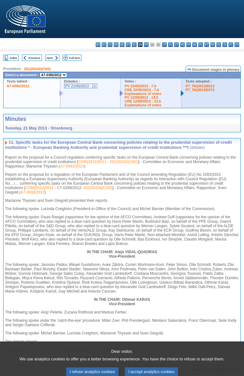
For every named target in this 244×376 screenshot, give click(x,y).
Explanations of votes (143, 94)
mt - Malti (188, 44)
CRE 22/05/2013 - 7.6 (142, 90)
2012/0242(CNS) (37, 69)
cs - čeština (110, 44)
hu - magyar (182, 44)
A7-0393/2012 (33, 192)
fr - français (146, 44)
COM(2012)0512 (39, 188)
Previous (34, 58)
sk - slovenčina (218, 44)
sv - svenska (236, 44)
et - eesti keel (128, 44)
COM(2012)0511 (92, 162)
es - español (104, 44)
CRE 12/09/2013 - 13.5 (143, 101)
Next (49, 58)
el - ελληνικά (134, 44)
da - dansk (116, 44)
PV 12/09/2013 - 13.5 (141, 97)
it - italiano (164, 44)
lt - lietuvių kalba (176, 44)
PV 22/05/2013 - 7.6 (140, 86)
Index (13, 58)
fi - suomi (230, 44)
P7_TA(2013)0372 (200, 90)
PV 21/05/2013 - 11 (80, 86)
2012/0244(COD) (98, 188)
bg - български (98, 44)
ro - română (212, 44)
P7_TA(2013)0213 (200, 86)
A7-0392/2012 (18, 86)
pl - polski (200, 44)
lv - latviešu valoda (170, 44)
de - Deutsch (122, 44)
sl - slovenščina (224, 44)
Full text (74, 58)
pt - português (206, 44)
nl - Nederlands (194, 44)
